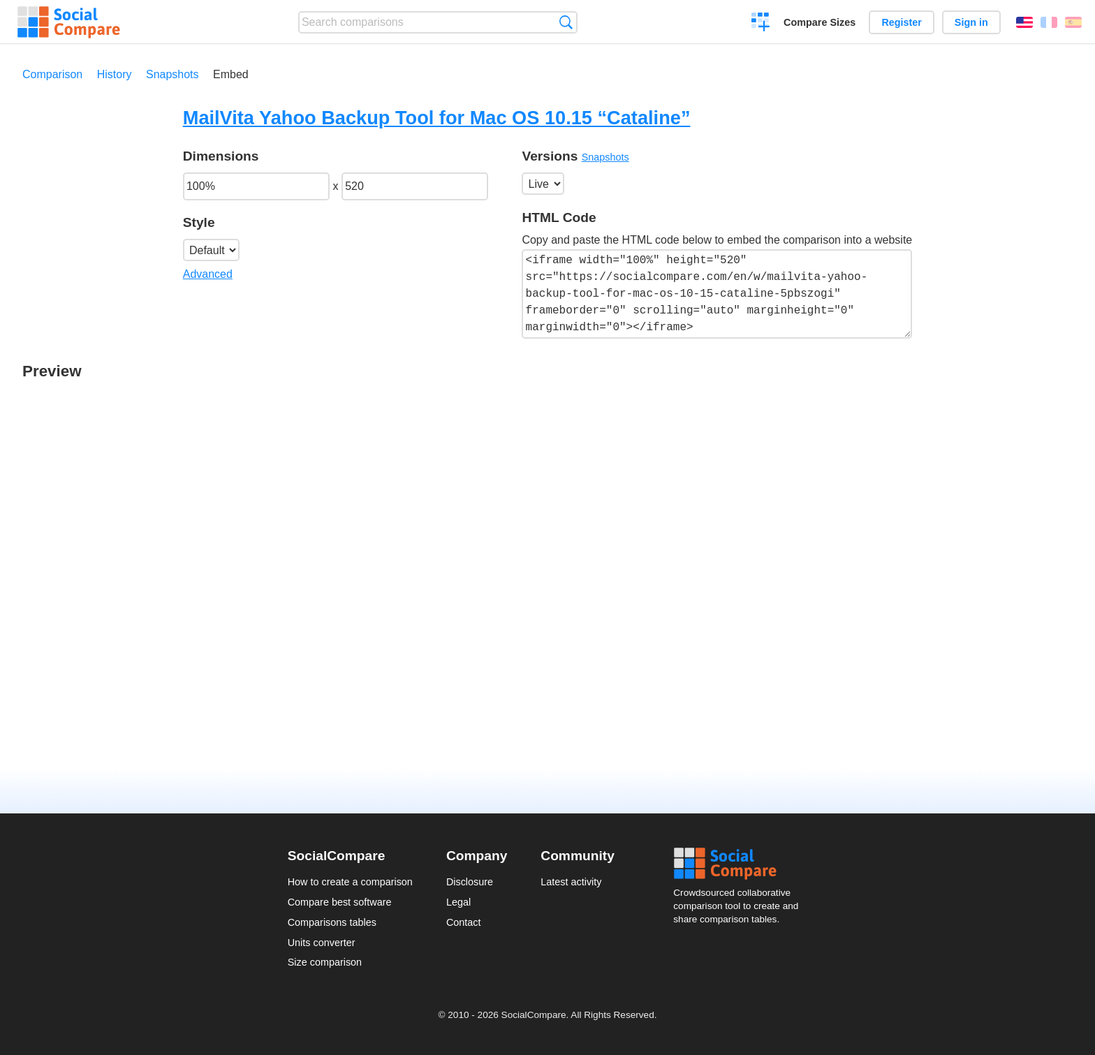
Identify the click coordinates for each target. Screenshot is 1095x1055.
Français (1049, 22)
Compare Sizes (819, 22)
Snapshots (172, 74)
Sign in (971, 22)
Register (901, 22)
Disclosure (469, 881)
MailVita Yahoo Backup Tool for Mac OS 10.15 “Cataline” (437, 117)
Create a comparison (760, 23)
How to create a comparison (350, 881)
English (1024, 22)
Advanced (208, 274)
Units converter (321, 942)
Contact (463, 922)
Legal (458, 902)
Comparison (52, 74)
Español (1073, 22)
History (114, 74)
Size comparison (325, 962)
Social (740, 863)
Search (566, 22)
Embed (231, 74)
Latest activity (571, 881)
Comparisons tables (332, 922)
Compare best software (340, 902)
